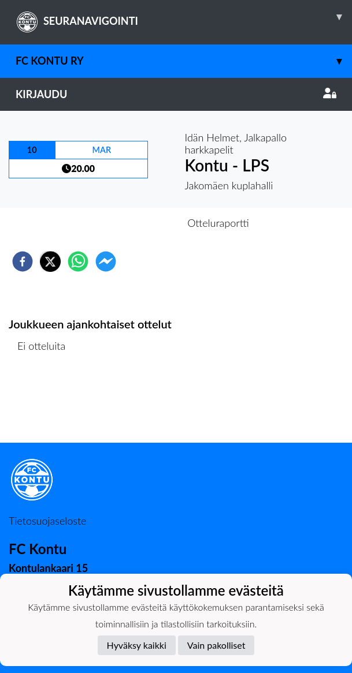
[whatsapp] (78, 261)
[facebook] (22, 261)
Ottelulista (46, 403)
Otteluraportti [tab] (218, 222)
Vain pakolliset (216, 645)
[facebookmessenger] (105, 261)
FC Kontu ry (184, 60)
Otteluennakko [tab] (136, 222)
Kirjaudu (176, 94)
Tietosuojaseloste (47, 520)
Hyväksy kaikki (136, 645)
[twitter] (50, 261)
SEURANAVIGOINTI (184, 16)
